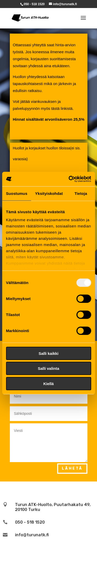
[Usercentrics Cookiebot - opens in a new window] (69, 179)
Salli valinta (48, 368)
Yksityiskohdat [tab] (49, 193)
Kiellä (48, 383)
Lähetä (72, 468)
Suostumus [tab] (16, 193)
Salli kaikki (48, 353)
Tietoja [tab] (80, 193)
